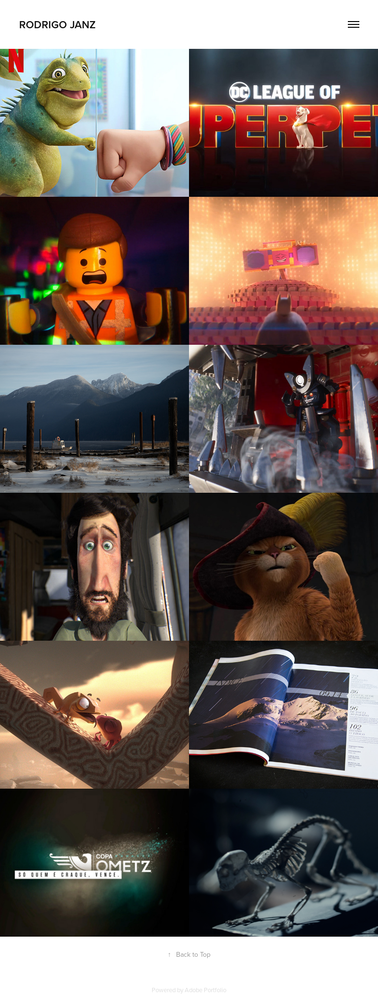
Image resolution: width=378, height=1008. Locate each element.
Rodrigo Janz (57, 24)
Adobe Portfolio (205, 989)
